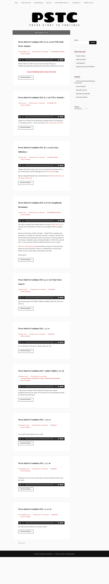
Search (76, 40)
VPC (56, 111)
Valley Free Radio (81, 59)
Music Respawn (50, 180)
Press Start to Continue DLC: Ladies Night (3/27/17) (40, 385)
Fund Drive (25, 58)
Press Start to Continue (42, 55)
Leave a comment (42, 58)
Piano (51, 166)
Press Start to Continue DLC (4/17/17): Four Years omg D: (39, 290)
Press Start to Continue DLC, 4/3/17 (39, 339)
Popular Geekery (88, 2)
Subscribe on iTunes (81, 90)
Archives (76, 106)
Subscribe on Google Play (83, 93)
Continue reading (27, 82)
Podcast (31, 58)
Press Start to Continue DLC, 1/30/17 (39, 438)
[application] (41, 64)
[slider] (62, 64)
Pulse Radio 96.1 (80, 63)
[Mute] (58, 64)
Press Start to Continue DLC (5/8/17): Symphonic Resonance (41, 213)
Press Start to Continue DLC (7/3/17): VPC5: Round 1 (39, 103)
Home (16, 2)
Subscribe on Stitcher (82, 97)
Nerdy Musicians (38, 2)
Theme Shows (76, 2)
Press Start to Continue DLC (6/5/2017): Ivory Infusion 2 (39, 157)
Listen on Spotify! (81, 86)
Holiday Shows (26, 395)
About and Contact (26, 2)
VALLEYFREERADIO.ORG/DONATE (41, 76)
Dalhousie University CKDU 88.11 (85, 66)
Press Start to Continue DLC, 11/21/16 (39, 537)
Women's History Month (52, 395)
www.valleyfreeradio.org (28, 255)
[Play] (20, 64)
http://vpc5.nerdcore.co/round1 (54, 131)
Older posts (21, 573)
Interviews (49, 2)
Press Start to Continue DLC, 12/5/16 (39, 486)
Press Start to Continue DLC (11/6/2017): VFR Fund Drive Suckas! (39, 45)
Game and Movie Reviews (61, 2)
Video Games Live (56, 233)
